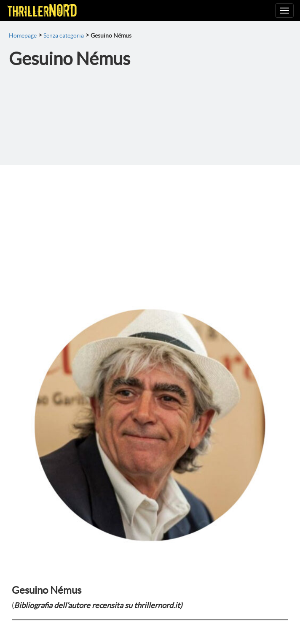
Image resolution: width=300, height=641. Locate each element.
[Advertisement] (150, 228)
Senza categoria (63, 35)
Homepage (23, 35)
